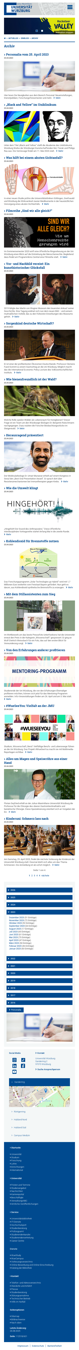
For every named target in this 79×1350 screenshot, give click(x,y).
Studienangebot (18, 1188)
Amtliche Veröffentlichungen (24, 1204)
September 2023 (17, 926)
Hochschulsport (18, 1225)
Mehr (58, 98)
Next (69, 26)
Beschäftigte (16, 1197)
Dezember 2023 (16, 917)
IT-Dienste (15, 1222)
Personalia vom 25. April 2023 (27, 54)
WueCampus (17, 1258)
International (16, 1170)
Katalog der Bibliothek (21, 1268)
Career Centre (17, 1241)
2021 (13, 966)
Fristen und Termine (20, 1185)
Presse (14, 1289)
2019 (13, 981)
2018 (13, 988)
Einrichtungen (17, 1167)
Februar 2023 (15, 946)
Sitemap (14, 1316)
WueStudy (15, 1255)
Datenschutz (38, 1346)
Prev (10, 26)
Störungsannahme (19, 1295)
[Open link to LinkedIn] (13, 1066)
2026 (13, 890)
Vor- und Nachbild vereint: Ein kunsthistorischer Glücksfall (26, 266)
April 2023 (13, 940)
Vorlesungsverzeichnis (21, 1261)
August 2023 (15, 929)
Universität (15, 1154)
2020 (13, 973)
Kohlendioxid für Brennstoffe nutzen (32, 541)
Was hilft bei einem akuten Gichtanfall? (34, 158)
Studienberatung (18, 1228)
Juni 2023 (13, 934)
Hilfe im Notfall (17, 1302)
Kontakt (40, 1053)
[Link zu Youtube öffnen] (13, 1072)
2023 (13, 912)
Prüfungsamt (17, 1231)
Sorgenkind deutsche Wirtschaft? (30, 323)
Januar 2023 (15, 948)
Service (14, 1212)
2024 (13, 905)
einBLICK (25, 38)
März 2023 (14, 943)
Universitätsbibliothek (21, 1218)
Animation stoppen (64, 32)
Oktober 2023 (15, 923)
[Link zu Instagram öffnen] (13, 1060)
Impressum (22, 1346)
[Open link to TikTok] (22, 1060)
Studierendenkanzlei (20, 1234)
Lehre (13, 1163)
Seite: (12, 1336)
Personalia (16, 1010)
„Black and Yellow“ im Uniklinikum (31, 105)
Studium (14, 1157)
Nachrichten (16, 1191)
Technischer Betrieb (20, 1298)
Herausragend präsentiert (24, 435)
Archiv (35, 38)
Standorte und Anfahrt (21, 1286)
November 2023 (16, 920)
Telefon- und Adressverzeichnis (25, 1282)
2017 (13, 995)
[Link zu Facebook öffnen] (22, 1066)
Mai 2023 (13, 937)
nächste (45, 875)
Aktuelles (13, 38)
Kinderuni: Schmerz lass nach (27, 819)
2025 (13, 897)
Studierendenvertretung (21, 1237)
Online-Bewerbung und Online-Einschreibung (31, 1265)
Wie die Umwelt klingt (22, 488)
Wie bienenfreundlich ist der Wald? (31, 379)
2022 (13, 958)
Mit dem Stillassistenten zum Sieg (30, 594)
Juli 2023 (13, 931)
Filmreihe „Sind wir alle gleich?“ (29, 211)
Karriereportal (17, 1194)
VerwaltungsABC (18, 1200)
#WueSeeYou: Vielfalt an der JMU (30, 706)
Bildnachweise (17, 1319)
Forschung (15, 1160)
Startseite (15, 1147)
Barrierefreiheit (54, 1346)
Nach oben (15, 1322)
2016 (13, 1003)
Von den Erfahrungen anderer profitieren (35, 650)
